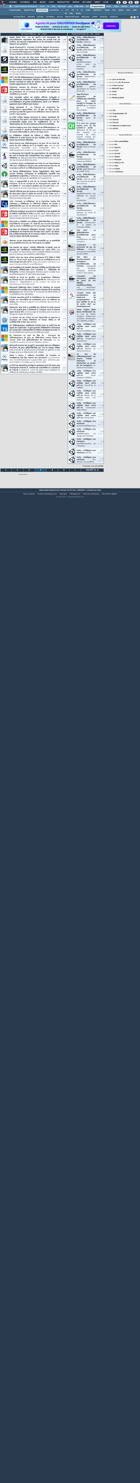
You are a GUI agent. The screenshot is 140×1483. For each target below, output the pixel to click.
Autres (78, 14)
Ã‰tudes (87, 2)
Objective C (97, 10)
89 (64, 194)
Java (70, 6)
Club (105, 2)
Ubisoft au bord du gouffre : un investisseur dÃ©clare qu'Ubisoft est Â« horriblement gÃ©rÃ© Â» (34, 280)
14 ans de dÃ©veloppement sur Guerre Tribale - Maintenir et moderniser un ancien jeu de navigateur (86, 361)
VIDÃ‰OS (114, 17)
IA (48, 6)
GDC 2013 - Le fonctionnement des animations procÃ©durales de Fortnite (86, 265)
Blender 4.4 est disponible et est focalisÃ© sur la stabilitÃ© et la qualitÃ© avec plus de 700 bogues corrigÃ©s (34, 242)
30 (64, 60)
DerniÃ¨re (92, 470)
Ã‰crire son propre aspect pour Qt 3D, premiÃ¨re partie (86, 131)
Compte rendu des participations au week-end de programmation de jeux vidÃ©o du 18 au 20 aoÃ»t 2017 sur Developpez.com (86, 300)
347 (63, 146)
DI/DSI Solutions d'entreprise (25, 6)
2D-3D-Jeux (42, 10)
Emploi (75, 2)
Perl (113, 10)
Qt (66, 14)
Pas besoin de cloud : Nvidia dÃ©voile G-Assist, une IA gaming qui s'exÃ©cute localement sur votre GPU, (34, 250)
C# (73, 10)
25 (101, 39)
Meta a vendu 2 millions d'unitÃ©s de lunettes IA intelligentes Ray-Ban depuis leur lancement (34, 358)
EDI (87, 6)
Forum (118, 141)
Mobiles (124, 6)
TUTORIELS (50, 17)
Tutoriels (25, 2)
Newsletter (63, 2)
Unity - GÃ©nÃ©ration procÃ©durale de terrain (86, 39)
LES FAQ (40, 17)
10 (101, 248)
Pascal (107, 10)
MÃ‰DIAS (85, 17)
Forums (13, 2)
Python (121, 10)
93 (64, 40)
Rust (128, 10)
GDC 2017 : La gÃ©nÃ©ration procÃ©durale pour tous (86, 236)
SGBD (108, 6)
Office (116, 6)
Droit (97, 2)
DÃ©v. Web (78, 6)
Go (82, 10)
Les (117, 80)
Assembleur (54, 10)
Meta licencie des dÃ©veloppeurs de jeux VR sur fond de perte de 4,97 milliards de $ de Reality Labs (34, 146)
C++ (67, 10)
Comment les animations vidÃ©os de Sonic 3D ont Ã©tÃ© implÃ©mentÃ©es (86, 283)
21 (64, 280)
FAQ (35, 2)
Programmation (98, 6)
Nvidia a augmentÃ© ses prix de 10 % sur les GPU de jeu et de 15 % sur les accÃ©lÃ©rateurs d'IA (34, 70)
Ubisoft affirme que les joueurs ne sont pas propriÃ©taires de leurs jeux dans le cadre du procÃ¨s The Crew (34, 194)
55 (64, 358)
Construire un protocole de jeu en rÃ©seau (86, 249)
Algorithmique (29, 10)
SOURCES (103, 17)
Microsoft (61, 6)
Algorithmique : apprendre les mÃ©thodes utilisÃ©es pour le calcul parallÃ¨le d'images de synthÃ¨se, (86, 102)
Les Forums (119, 82)
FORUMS (31, 17)
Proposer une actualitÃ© (93, 466)
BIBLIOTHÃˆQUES (72, 17)
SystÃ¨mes (134, 6)
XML (71, 14)
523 (63, 50)
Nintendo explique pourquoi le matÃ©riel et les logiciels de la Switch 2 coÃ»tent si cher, (34, 214)
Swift (135, 10)
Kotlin (88, 10)
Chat (51, 2)
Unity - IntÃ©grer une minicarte (86, 423)
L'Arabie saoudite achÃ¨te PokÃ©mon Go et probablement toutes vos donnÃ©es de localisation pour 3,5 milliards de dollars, (34, 300)
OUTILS (60, 17)
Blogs (43, 2)
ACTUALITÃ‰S (19, 17)
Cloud (42, 6)
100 (63, 70)
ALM (53, 6)
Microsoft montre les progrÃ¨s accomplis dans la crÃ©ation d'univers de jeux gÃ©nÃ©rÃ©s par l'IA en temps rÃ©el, (34, 348)
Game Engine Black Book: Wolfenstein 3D (86, 315)
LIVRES (94, 17)
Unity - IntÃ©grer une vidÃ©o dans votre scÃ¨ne (86, 327)
